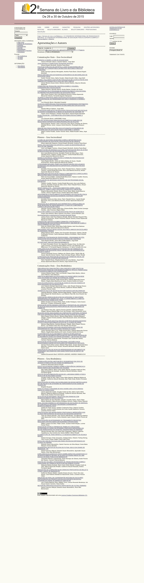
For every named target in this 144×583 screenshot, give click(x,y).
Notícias (40, 29)
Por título (20, 58)
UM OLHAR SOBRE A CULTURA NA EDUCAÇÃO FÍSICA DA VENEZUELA (61, 211)
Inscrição (20, 48)
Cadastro (66, 27)
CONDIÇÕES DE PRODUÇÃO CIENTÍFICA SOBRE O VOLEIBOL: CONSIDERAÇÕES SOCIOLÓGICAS (58, 86)
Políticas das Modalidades (24, 44)
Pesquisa (76, 27)
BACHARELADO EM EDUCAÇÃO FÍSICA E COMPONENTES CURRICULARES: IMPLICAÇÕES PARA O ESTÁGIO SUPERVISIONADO (63, 174)
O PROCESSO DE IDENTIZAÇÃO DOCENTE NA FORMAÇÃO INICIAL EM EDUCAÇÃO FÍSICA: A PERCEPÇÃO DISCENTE (61, 257)
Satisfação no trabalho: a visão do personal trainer (53, 60)
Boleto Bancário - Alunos (58, 29)
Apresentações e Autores (45, 39)
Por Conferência (22, 56)
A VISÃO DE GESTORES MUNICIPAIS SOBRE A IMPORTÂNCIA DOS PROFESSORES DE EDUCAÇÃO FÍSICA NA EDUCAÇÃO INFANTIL (59, 140)
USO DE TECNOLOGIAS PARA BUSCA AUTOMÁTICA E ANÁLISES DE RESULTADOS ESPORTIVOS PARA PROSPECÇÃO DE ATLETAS (60, 121)
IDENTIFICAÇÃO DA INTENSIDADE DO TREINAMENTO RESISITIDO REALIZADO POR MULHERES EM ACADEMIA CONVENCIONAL (59, 421)
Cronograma (21, 52)
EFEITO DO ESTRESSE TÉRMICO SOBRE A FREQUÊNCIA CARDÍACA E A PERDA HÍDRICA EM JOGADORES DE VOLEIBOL (61, 367)
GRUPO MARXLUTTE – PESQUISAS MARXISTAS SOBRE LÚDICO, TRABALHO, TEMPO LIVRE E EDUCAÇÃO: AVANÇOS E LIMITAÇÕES (60, 188)
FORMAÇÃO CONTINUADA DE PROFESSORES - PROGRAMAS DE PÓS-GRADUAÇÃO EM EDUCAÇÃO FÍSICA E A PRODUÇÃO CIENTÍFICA (61, 238)
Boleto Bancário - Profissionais (83, 29)
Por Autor (20, 57)
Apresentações (21, 46)
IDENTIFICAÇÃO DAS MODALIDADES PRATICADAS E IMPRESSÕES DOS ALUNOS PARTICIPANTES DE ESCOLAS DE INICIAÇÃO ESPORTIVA (61, 413)
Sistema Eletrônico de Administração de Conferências (117, 28)
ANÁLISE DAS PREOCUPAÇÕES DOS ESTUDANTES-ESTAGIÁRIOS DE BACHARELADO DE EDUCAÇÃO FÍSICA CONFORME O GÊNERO (61, 128)
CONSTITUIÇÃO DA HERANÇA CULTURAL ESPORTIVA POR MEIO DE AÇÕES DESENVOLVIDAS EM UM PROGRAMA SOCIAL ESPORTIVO (63, 150)
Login (111, 36)
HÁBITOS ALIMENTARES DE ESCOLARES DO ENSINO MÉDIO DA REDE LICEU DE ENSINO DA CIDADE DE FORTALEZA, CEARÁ (61, 277)
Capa (39, 27)
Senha (111, 38)
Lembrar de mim (117, 41)
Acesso (56, 27)
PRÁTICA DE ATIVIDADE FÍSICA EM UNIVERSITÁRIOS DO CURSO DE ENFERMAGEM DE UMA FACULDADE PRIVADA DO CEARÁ (60, 328)
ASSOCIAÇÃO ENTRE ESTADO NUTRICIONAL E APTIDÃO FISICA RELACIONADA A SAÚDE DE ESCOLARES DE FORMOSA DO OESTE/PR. (61, 342)
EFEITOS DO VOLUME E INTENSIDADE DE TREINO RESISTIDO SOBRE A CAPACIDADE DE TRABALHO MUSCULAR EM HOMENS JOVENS (61, 462)
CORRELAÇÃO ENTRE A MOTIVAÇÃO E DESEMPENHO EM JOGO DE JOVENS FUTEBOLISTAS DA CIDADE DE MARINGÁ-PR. (60, 362)
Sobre (47, 27)
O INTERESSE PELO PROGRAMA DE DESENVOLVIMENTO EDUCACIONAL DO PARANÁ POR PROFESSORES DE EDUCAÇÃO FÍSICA (62, 91)
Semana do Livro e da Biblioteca (52, 36)
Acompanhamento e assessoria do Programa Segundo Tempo (57, 215)
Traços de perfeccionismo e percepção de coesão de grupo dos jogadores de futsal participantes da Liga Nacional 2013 (61, 283)
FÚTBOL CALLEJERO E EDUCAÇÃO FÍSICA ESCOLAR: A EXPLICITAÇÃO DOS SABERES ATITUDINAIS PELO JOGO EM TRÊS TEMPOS (63, 80)
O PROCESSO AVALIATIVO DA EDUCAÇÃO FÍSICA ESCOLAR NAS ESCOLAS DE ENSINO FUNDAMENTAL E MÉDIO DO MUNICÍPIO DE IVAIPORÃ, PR (62, 111)
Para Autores (21, 67)
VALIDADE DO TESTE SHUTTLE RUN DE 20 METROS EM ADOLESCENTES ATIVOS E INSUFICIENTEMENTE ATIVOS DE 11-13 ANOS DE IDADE (62, 321)
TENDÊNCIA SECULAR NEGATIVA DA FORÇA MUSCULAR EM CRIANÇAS (61, 290)
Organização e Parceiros (24, 50)
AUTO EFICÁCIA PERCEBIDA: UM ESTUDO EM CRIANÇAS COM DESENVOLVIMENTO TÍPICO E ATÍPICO (58, 397)
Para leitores (21, 66)
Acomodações (21, 49)
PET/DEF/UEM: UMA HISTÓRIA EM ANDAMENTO (53, 242)
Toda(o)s (81, 50)
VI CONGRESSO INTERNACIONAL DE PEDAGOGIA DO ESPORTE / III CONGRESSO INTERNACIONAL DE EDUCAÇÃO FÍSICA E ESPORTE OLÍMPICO (68, 36)
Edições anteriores (92, 27)
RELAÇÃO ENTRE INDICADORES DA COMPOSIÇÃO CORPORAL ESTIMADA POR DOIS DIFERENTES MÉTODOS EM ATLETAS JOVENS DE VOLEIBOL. (62, 313)
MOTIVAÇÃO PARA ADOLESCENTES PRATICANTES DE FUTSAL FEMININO (62, 485)
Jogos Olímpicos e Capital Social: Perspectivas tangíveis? (55, 63)
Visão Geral (20, 42)
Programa (20, 45)
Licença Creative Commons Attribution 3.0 (74, 495)
